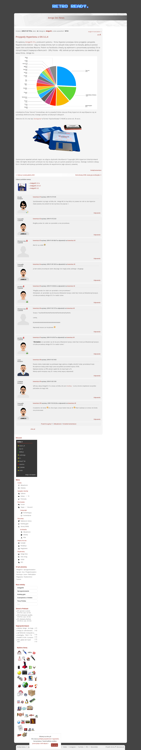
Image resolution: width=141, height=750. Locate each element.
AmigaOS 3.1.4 (30, 42)
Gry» (23, 572)
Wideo (23, 496)
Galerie (23, 493)
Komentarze (27, 515)
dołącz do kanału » (30, 474)
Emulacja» (19, 574)
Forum (23, 504)
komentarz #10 (37, 403)
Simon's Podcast (22, 608)
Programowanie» (31, 572)
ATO (22, 562)
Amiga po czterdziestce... (25, 630)
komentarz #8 (37, 359)
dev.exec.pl (120, 747)
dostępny (37, 119)
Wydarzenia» (28, 577)
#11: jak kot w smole (23, 611)
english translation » (94, 31)
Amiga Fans (24, 554)
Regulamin (24, 548)
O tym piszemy (21, 567)
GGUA (22, 559)
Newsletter (94, 747)
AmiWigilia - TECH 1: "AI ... (25, 635)
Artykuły (23, 488)
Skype (22, 507)
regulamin (55, 739)
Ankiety (25, 535)
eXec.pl (33, 429)
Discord (19, 438)
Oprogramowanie (23, 591)
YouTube (80, 747)
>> (100, 175)
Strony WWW (25, 526)
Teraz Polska (21, 601)
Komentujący (27, 513)
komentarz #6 (37, 308)
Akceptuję (54, 745)
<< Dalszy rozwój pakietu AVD (25, 175)
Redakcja (23, 546)
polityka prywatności (44, 739)
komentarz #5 (37, 286)
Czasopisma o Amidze (24, 597)
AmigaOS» (19, 569)
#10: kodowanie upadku (24, 615)
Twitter (65, 747)
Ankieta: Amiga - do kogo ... (26, 628)
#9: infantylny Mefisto (24, 619)
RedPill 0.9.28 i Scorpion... (25, 637)
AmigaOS (49, 31)
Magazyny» (19, 577)
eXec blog (24, 557)
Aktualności (57, 424)
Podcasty (23, 499)
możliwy (69, 386)
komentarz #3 (37, 240)
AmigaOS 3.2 (34, 188)
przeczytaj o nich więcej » (40, 743)
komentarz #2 (37, 219)
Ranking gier (25, 524)
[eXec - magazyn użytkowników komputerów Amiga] (27, 19)
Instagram (72, 747)
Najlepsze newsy (26, 521)
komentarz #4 (37, 264)
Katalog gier (21, 594)
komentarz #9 (37, 381)
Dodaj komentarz (95, 170)
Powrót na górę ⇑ (47, 424)
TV (28, 496)
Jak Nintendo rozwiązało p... (26, 633)
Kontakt (23, 543)
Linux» (25, 574)
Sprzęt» (18, 572)
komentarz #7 (37, 337)
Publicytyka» (32, 574)
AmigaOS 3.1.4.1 (35, 186)
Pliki (24, 537)
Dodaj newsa (21, 747)
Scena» (18, 579)
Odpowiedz (97, 213)
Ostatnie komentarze (69, 424)
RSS (87, 747)
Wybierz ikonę (22, 648)
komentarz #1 (37, 197)
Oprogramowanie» (29, 569)
